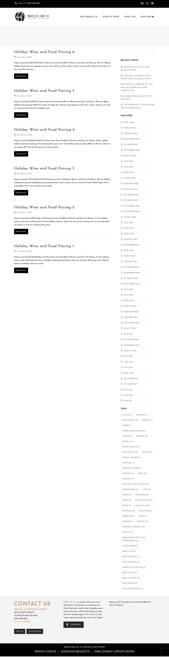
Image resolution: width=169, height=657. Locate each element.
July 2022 (128, 223)
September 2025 (132, 150)
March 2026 (130, 128)
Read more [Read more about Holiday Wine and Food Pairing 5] (21, 115)
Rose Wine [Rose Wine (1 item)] (145, 511)
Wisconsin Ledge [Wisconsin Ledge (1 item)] (132, 589)
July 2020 (128, 290)
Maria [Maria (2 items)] (127, 495)
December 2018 (131, 340)
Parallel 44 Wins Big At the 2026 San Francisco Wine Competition (137, 87)
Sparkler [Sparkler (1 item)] (128, 516)
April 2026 (129, 122)
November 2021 (131, 245)
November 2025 (132, 139)
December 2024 (131, 195)
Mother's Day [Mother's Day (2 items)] (143, 500)
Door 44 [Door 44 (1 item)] (127, 442)
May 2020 (128, 295)
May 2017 (128, 401)
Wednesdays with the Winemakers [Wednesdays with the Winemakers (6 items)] (134, 539)
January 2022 (130, 239)
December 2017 (131, 379)
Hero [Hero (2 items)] (142, 474)
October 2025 (131, 145)
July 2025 (128, 161)
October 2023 (131, 200)
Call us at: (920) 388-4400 (29, 3)
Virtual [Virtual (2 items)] (128, 532)
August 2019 (130, 328)
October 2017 (130, 384)
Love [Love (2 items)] (146, 490)
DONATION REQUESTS (75, 652)
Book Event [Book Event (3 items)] (130, 420)
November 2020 (132, 273)
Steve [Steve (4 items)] (142, 516)
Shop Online (37, 632)
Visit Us (20, 632)
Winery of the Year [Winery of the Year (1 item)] (134, 567)
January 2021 (130, 262)
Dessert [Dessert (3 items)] (141, 436)
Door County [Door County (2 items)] (131, 447)
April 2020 (129, 301)
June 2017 (128, 395)
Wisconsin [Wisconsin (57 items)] (129, 583)
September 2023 (132, 206)
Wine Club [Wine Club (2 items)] (129, 551)
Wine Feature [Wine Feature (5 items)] (131, 557)
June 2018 (128, 362)
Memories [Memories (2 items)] (142, 495)
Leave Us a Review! (22, 622)
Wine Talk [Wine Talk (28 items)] (129, 573)
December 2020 (131, 267)
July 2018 (128, 356)
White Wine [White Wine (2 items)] (130, 546)
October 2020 (131, 278)
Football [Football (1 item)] (128, 463)
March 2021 (129, 256)
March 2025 (130, 178)
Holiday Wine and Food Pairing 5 (44, 91)
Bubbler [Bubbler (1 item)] (147, 420)
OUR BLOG (74, 625)
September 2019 (131, 323)
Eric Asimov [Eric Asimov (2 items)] (130, 452)
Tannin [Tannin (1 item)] (127, 522)
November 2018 (131, 345)
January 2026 (130, 134)
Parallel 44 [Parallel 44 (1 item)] (142, 506)
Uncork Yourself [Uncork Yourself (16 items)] (133, 527)
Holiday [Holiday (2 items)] (128, 479)
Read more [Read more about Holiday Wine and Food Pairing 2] (21, 231)
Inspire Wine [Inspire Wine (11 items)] (130, 490)
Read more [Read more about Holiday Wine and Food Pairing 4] (21, 154)
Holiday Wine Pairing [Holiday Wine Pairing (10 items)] (135, 484)
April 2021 (129, 251)
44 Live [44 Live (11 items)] (127, 415)
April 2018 (129, 373)
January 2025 (130, 189)
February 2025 (131, 184)
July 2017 (128, 390)
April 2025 (129, 172)
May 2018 (128, 367)
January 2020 (131, 317)
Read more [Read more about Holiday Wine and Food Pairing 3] (21, 193)
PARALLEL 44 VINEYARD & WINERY (30, 609)
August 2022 (130, 217)
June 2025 (128, 167)
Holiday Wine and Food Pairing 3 (44, 168)
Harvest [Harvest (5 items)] (128, 474)
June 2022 (129, 228)
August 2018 (130, 351)
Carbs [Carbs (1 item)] (126, 426)
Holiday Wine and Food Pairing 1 (44, 246)
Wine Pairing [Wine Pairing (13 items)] (130, 562)
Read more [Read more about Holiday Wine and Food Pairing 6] (21, 76)
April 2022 (129, 234)
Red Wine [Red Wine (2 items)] (128, 511)
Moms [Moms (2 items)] (126, 500)
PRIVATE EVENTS (45, 652)
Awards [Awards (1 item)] (141, 415)
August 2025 (130, 156)
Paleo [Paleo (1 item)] (126, 506)
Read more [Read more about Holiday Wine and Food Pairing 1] (21, 270)
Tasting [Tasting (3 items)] (142, 522)
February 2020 (131, 312)
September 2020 (132, 284)
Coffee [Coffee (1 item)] (127, 436)
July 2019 (128, 334)
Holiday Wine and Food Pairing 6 (44, 52)
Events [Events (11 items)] (146, 452)
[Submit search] (152, 52)
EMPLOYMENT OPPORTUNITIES (114, 652)
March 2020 (130, 306)
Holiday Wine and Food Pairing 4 (44, 130)
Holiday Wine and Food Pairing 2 (44, 207)
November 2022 (132, 211)
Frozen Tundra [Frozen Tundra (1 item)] (132, 468)
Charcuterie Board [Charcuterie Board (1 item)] (134, 431)
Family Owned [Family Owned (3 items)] (131, 458)
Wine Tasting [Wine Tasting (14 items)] (131, 578)
